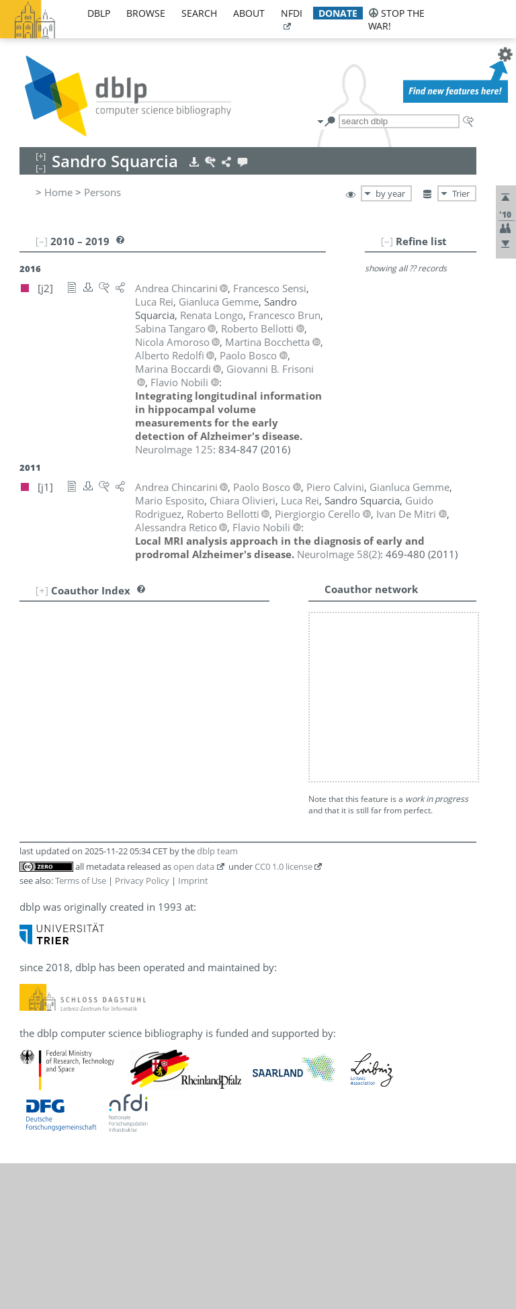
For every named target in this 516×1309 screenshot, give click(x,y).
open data (193, 690)
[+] (42, 590)
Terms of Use (80, 704)
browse (145, 13)
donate (337, 13)
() (338, 554)
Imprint (193, 704)
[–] (387, 241)
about (249, 13)
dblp (98, 13)
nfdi (291, 13)
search (199, 13)
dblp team (217, 674)
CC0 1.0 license (283, 690)
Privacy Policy (142, 704)
